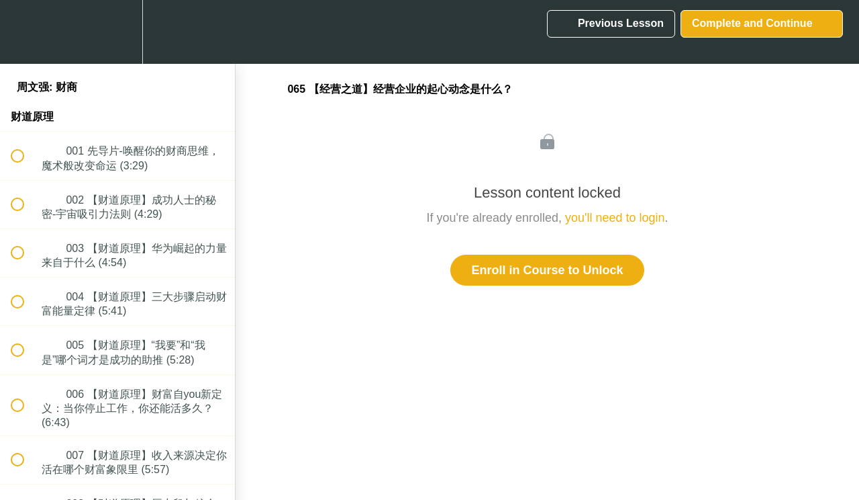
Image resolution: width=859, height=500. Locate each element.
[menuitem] (117, 32)
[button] (25, 32)
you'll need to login (615, 217)
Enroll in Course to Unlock (547, 270)
